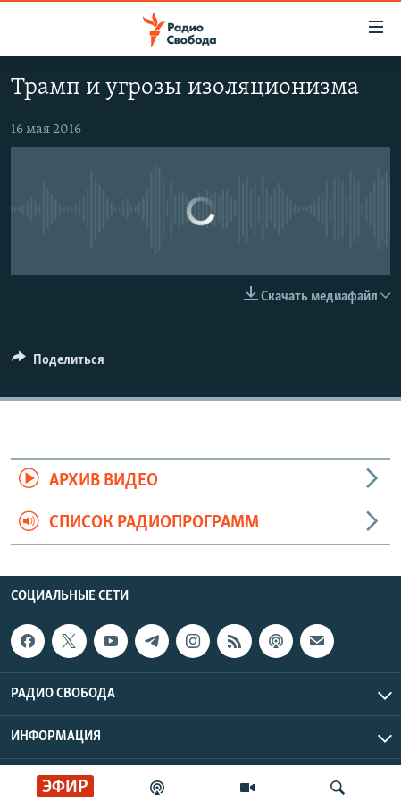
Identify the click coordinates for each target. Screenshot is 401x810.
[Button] (58, 364)
